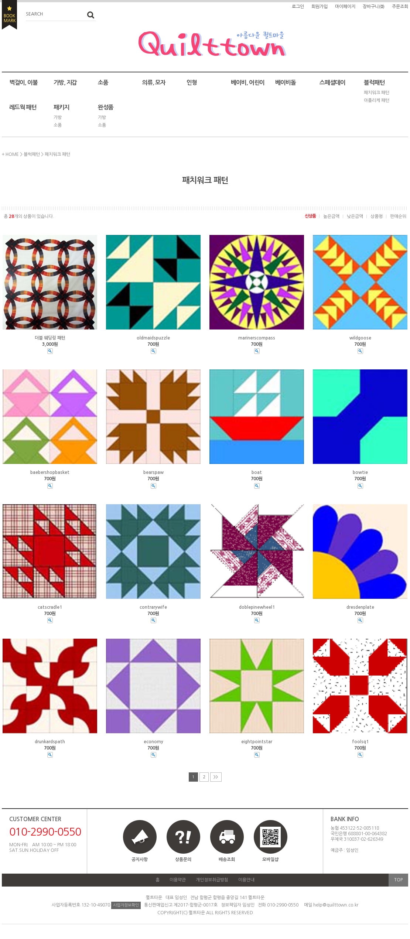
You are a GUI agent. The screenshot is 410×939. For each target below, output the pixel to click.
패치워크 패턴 (376, 93)
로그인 (298, 6)
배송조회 (227, 859)
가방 (58, 117)
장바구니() (374, 6)
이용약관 (178, 880)
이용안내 (246, 880)
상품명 (376, 216)
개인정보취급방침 (212, 880)
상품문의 (183, 859)
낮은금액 (355, 216)
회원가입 (319, 6)
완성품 (105, 107)
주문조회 (400, 6)
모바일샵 (270, 844)
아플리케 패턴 (376, 100)
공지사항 (139, 859)
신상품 (310, 216)
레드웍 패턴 (22, 107)
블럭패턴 (374, 82)
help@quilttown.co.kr (335, 905)
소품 (103, 82)
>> (215, 777)
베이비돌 (285, 82)
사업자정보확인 (126, 905)
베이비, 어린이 (247, 82)
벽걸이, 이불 (23, 82)
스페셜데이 (332, 82)
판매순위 (398, 216)
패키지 (61, 107)
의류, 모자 (153, 82)
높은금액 (331, 216)
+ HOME (10, 154)
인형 (192, 82)
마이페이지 (345, 6)
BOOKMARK (9, 15)
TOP (398, 880)
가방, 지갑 (65, 82)
